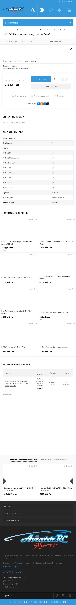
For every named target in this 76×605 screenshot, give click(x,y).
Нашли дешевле (19, 96)
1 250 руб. (57, 353)
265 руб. (19, 249)
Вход (59, 1)
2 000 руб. (19, 283)
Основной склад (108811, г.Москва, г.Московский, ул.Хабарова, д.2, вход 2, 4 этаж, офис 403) (17, 383)
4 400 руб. (57, 249)
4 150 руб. (19, 353)
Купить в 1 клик (51, 86)
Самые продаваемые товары (53, 459)
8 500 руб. (46, 494)
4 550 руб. (57, 283)
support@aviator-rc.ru (17, 577)
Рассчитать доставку (40, 96)
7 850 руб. (10, 494)
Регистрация (68, 1)
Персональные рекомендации (23, 459)
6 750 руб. (19, 318)
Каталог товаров (38, 22)
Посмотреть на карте (10, 567)
